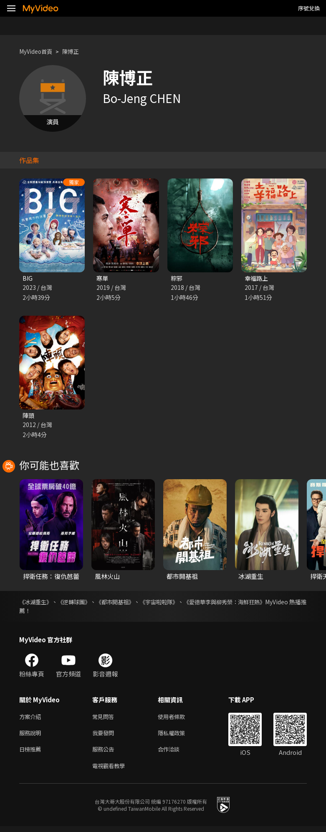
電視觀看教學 (111, 771)
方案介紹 (31, 718)
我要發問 (104, 735)
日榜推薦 (31, 753)
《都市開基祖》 (122, 603)
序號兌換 (309, 8)
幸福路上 (257, 278)
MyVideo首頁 (38, 51)
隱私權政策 (178, 735)
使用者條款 (178, 718)
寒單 (102, 278)
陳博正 (76, 51)
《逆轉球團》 (78, 603)
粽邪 (177, 278)
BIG (28, 278)
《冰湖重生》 (36, 603)
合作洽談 (175, 753)
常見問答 (104, 718)
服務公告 (104, 753)
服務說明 (31, 735)
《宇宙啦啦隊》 (169, 603)
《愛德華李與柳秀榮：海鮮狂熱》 (240, 603)
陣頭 (29, 416)
